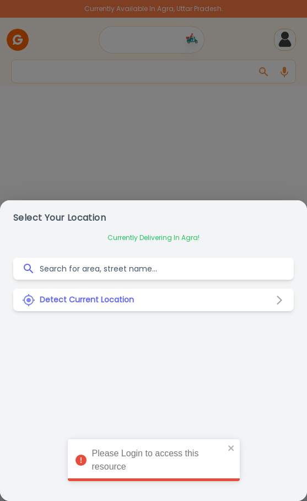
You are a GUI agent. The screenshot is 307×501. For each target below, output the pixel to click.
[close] (231, 446)
